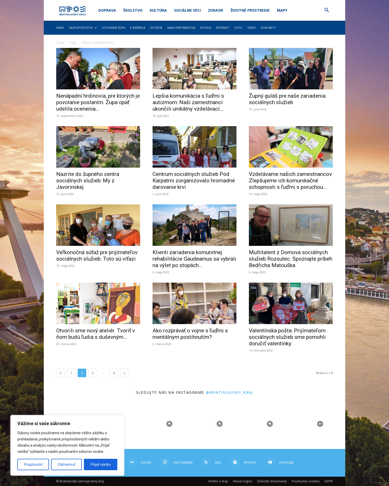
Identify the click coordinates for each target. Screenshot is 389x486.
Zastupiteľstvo (83, 28)
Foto (238, 28)
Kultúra (158, 10)
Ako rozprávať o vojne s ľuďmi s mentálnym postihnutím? (190, 333)
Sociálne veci (187, 10)
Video (251, 28)
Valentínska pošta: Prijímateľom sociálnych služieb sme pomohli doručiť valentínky (287, 337)
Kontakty (268, 28)
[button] (326, 10)
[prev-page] (60, 373)
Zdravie (215, 10)
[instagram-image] (169, 424)
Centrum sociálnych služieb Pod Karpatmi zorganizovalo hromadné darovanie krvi (194, 180)
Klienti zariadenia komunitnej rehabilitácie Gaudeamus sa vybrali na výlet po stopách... (194, 258)
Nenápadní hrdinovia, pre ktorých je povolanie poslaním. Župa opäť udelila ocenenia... (98, 102)
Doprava (107, 10)
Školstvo (132, 10)
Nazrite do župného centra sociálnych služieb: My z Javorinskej (87, 180)
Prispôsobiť (33, 464)
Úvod (60, 42)
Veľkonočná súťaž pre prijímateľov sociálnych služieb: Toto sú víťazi (97, 255)
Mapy (282, 10)
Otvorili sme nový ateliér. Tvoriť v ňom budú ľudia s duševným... (95, 333)
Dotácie (156, 28)
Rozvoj (205, 28)
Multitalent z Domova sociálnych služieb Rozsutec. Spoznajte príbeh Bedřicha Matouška (290, 258)
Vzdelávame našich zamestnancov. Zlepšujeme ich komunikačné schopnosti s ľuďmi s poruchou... (291, 180)
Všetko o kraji (218, 481)
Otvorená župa (113, 28)
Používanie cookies (306, 481)
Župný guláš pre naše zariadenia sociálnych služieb (287, 99)
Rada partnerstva (181, 28)
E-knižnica (137, 28)
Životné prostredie (250, 10)
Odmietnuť (66, 464)
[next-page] (124, 373)
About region (242, 481)
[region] (67, 445)
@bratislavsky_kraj (229, 392)
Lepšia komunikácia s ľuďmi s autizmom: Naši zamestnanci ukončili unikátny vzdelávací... (188, 102)
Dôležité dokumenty (272, 481)
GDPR (329, 481)
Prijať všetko (101, 464)
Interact (222, 28)
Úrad (60, 28)
